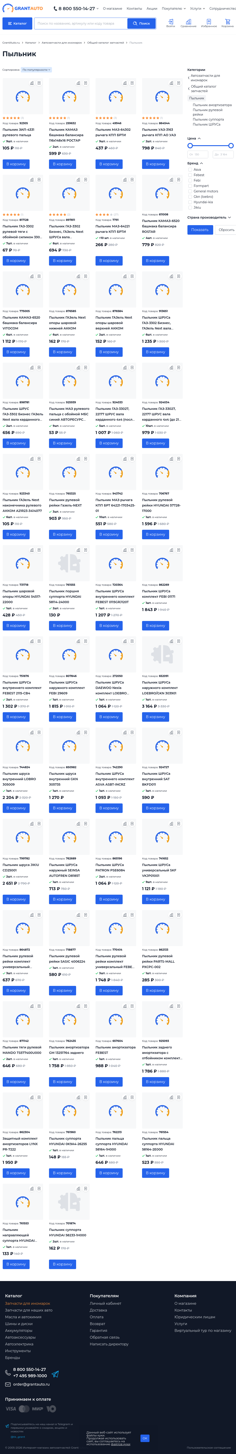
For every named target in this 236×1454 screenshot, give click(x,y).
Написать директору (109, 1344)
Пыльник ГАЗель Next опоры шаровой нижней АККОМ (67, 322)
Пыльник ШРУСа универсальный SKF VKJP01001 (159, 870)
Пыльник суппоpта (208, 119)
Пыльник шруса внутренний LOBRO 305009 (19, 779)
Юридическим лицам (195, 1317)
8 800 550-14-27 (77, 8)
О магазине (112, 9)
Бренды (12, 1358)
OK (145, 1438)
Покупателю (174, 9)
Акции (152, 9)
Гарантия (98, 1330)
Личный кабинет (106, 1303)
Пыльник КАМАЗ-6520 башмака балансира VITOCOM (21, 322)
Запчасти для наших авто (29, 1310)
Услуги (197, 9)
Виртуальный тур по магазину (203, 1330)
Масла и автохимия (23, 1317)
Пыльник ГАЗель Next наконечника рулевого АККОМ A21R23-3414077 (22, 505)
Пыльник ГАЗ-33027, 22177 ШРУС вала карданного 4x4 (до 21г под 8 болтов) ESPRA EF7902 (161, 419)
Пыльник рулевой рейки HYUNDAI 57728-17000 (161, 505)
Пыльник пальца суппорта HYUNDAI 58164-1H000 (112, 1144)
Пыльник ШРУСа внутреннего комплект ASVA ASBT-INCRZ (115, 779)
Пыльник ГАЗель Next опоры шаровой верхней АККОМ (114, 322)
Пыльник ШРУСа (206, 124)
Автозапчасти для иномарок (203, 78)
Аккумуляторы (19, 1330)
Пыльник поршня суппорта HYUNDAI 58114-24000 (65, 596)
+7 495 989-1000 (30, 1375)
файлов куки (121, 1444)
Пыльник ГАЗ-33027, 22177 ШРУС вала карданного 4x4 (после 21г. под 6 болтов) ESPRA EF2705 (115, 419)
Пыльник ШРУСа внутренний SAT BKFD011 (156, 779)
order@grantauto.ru (31, 1384)
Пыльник (196, 98)
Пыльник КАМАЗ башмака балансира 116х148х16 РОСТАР (66, 135)
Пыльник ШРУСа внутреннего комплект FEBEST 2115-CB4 (22, 687)
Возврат (97, 1324)
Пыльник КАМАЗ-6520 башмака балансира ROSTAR (161, 226)
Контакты (134, 9)
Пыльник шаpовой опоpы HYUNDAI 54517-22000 (22, 596)
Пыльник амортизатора (212, 105)
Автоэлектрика (19, 1344)
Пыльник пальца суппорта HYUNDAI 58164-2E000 (158, 1144)
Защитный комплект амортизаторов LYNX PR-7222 (20, 1144)
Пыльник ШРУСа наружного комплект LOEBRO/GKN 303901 (160, 687)
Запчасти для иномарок (27, 1303)
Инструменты (18, 1351)
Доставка (98, 1310)
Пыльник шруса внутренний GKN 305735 (63, 779)
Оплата (97, 1317)
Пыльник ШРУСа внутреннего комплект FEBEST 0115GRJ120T (115, 596)
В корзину (16, 164)
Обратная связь (105, 1337)
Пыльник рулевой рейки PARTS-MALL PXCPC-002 (158, 961)
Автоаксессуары (20, 1337)
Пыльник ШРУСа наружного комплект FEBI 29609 (67, 687)
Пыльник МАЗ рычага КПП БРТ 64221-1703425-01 (115, 505)
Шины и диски (19, 1324)
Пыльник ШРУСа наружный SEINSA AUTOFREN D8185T (64, 870)
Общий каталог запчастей (201, 88)
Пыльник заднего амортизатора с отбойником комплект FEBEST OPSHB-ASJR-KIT (161, 1058)
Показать (199, 230)
